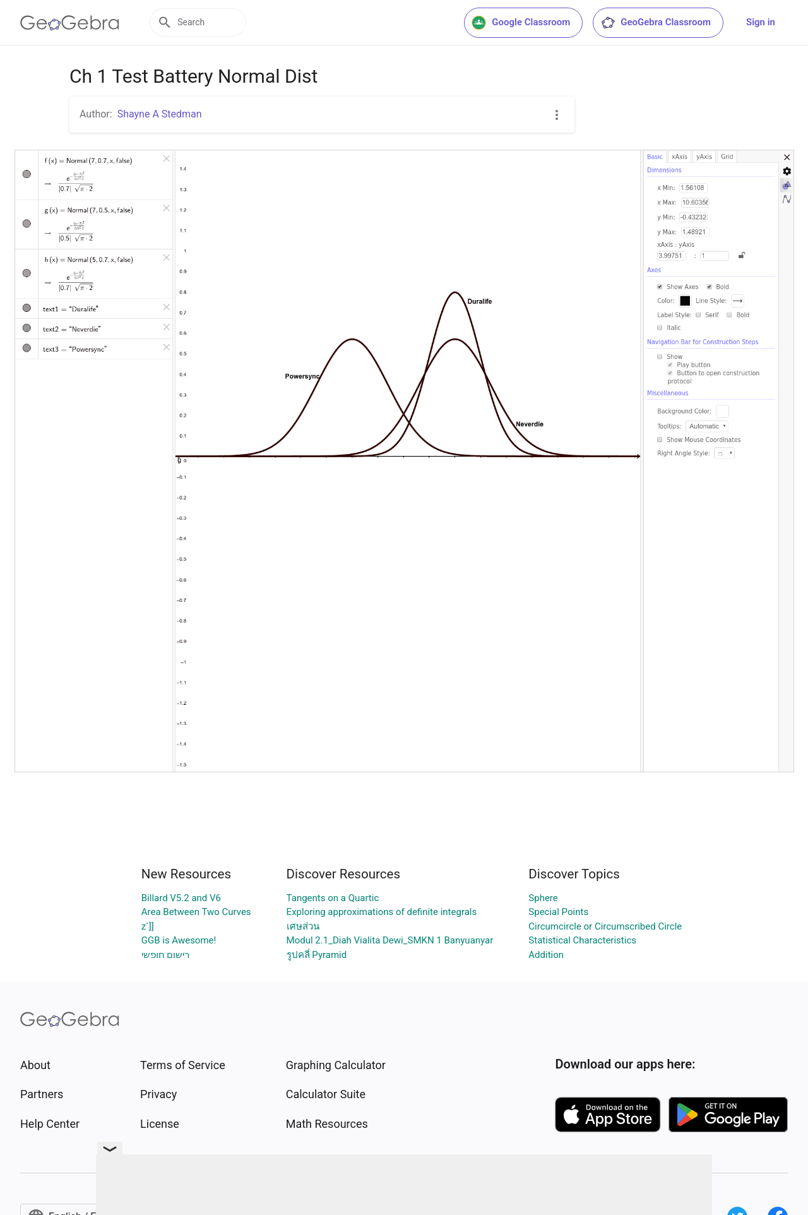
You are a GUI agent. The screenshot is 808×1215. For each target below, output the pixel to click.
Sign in (760, 22)
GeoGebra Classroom (655, 22)
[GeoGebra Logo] (69, 22)
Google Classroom (521, 22)
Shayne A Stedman (159, 114)
